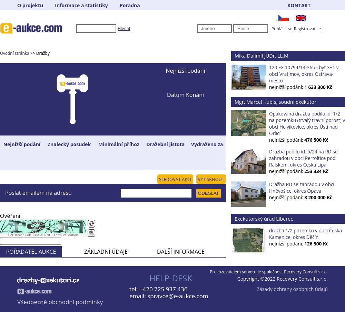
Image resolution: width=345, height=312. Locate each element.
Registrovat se (307, 29)
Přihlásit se (282, 29)
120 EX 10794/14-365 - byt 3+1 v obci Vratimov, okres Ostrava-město (303, 74)
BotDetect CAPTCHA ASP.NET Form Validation (43, 235)
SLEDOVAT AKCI (175, 179)
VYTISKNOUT (211, 179)
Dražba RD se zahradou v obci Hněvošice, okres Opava (301, 187)
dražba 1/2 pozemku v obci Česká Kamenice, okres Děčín (305, 233)
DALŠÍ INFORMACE (181, 251)
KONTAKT (298, 5)
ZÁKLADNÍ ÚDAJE (106, 251)
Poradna (130, 5)
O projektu (30, 5)
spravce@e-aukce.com (177, 296)
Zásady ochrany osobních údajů (292, 289)
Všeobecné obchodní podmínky (60, 302)
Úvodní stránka (14, 53)
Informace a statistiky (81, 5)
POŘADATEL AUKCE (31, 251)
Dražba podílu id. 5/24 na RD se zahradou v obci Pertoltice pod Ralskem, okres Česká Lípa (303, 158)
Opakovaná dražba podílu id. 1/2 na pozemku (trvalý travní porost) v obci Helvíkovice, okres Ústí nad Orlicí (307, 123)
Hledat (124, 28)
